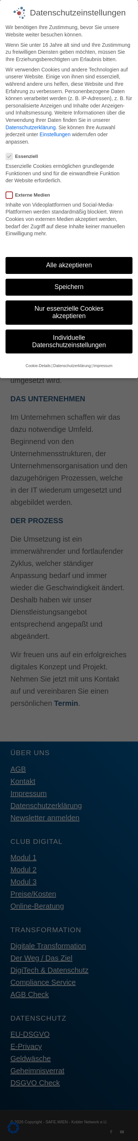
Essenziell (25, 151)
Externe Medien (31, 189)
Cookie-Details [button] (38, 360)
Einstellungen (55, 129)
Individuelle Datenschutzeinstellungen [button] (69, 336)
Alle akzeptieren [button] (69, 260)
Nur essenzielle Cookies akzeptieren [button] (69, 307)
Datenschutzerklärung (31, 122)
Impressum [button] (102, 360)
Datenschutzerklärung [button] (72, 360)
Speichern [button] (69, 282)
